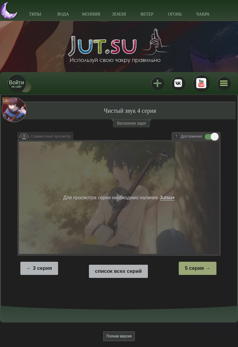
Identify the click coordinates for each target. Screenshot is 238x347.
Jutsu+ (157, 83)
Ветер (146, 14)
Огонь (175, 14)
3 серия (42, 268)
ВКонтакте (178, 83)
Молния (91, 14)
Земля (119, 14)
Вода (63, 14)
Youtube (201, 83)
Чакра (203, 14)
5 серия (194, 268)
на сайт (16, 84)
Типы (35, 14)
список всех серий (118, 271)
